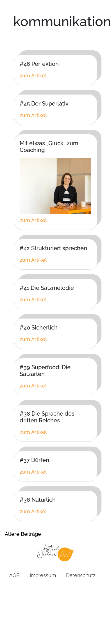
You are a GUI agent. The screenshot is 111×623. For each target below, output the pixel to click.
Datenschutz (81, 575)
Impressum (43, 575)
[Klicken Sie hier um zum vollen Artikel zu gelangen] (55, 75)
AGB (14, 575)
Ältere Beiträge (23, 534)
